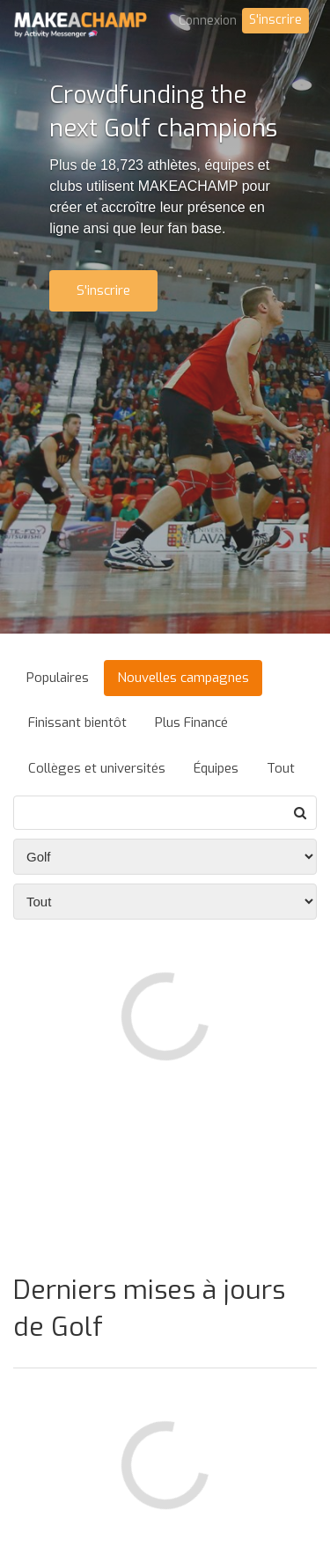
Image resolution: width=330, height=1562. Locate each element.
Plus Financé (191, 722)
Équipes (216, 768)
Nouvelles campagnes (183, 677)
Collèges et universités (96, 768)
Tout (281, 768)
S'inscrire (275, 19)
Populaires (57, 677)
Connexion (208, 20)
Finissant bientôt (77, 722)
